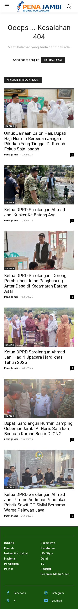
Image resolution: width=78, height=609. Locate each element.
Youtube (57, 600)
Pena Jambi (11, 154)
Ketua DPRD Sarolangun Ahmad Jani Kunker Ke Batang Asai (34, 212)
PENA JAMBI (11, 439)
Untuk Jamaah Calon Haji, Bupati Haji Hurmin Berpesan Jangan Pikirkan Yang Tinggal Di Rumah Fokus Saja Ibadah (35, 141)
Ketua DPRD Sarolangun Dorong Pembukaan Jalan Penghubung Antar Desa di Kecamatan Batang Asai (35, 283)
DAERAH (9, 126)
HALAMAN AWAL (53, 60)
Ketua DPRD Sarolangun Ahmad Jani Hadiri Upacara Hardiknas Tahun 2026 (34, 357)
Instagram (58, 593)
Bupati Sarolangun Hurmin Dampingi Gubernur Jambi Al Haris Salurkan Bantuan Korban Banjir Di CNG (39, 428)
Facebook (20, 593)
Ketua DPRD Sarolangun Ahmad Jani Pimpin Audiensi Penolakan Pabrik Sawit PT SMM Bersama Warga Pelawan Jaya (35, 502)
